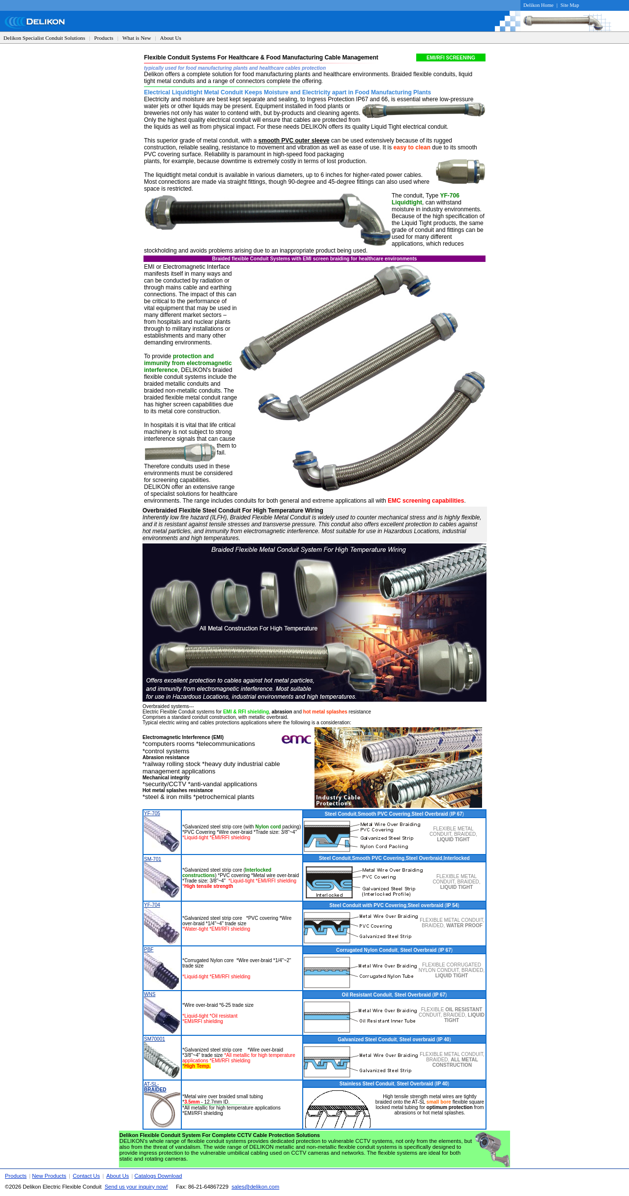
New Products (49, 1176)
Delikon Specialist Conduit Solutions (44, 38)
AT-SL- (155, 1087)
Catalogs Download (158, 1176)
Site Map (570, 5)
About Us (170, 38)
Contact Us (86, 1176)
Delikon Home (538, 5)
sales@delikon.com (255, 1187)
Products (104, 38)
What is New (136, 38)
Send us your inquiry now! (136, 1187)
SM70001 (154, 1039)
